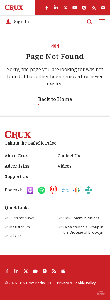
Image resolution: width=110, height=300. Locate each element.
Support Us (16, 176)
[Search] (89, 22)
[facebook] (46, 7)
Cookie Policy (84, 283)
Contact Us (68, 155)
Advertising (17, 166)
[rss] (93, 7)
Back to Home (55, 99)
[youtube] (74, 7)
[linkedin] (56, 7)
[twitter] (65, 7)
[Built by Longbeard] (100, 292)
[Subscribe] (103, 7)
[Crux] (14, 8)
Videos (64, 166)
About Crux (16, 155)
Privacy (63, 283)
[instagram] (84, 7)
